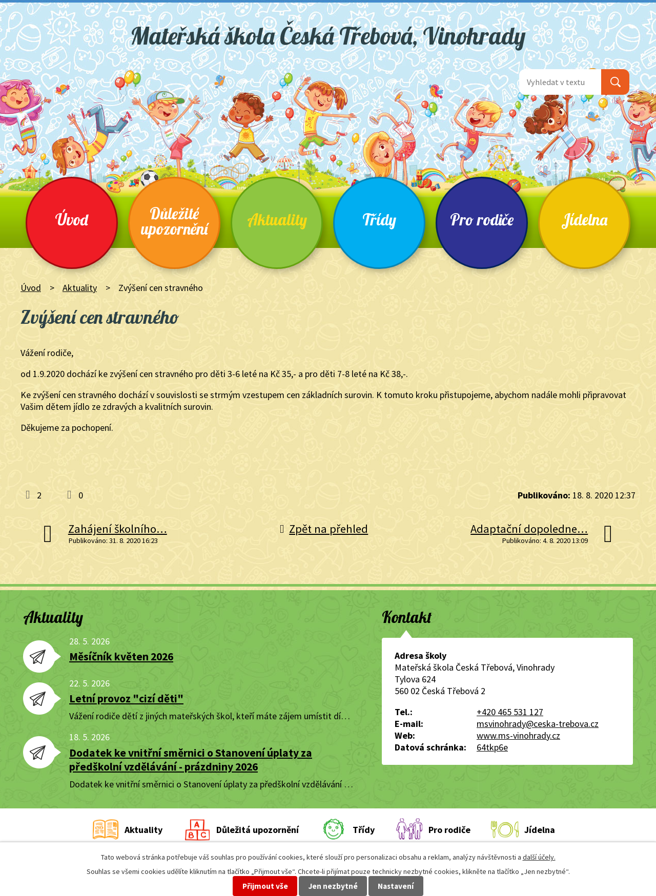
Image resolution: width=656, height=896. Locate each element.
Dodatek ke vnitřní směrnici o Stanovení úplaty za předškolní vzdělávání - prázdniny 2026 (190, 760)
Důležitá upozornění (257, 830)
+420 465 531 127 (510, 712)
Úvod (71, 220)
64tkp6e (492, 747)
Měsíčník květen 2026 (121, 656)
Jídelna (584, 220)
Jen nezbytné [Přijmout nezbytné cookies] (333, 886)
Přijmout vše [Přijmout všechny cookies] (265, 886)
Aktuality (277, 220)
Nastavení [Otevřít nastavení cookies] (396, 886)
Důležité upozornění (174, 221)
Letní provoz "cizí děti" (126, 698)
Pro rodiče (482, 220)
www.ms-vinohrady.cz (518, 735)
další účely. (539, 857)
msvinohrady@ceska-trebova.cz (538, 724)
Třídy (379, 220)
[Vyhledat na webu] (560, 82)
